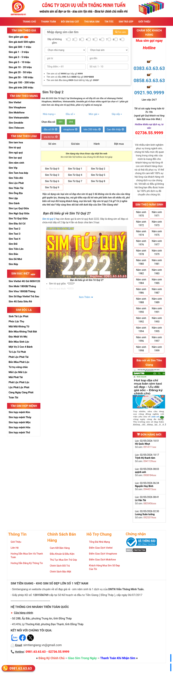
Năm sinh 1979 (157, 252)
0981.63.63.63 (20, 668)
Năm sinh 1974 (141, 233)
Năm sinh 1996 (141, 339)
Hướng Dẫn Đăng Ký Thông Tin (27, 563)
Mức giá (94, 114)
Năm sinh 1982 (141, 272)
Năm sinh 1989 (157, 300)
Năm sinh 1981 (157, 262)
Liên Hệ (15, 547)
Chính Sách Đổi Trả (60, 565)
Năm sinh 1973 (157, 223)
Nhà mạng (49, 114)
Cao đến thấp (115, 129)
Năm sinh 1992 (141, 320)
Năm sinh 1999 (157, 349)
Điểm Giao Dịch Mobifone (102, 559)
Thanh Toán (48, 21)
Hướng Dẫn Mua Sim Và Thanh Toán (27, 555)
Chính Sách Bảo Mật (60, 571)
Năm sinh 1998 (141, 349)
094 (71, 122)
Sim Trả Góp (126, 21)
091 (61, 122)
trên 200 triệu (92, 129)
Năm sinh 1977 (157, 243)
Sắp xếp (117, 114)
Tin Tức (109, 21)
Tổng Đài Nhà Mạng (99, 541)
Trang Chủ (29, 21)
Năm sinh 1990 (141, 310)
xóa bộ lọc (51, 137)
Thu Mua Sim (91, 21)
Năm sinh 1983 (157, 272)
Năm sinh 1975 (157, 233)
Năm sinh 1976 (141, 243)
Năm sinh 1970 (141, 214)
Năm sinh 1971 (157, 214)
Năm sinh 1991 (157, 310)
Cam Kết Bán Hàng (60, 548)
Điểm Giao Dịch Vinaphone (103, 553)
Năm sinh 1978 (141, 252)
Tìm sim (120, 32)
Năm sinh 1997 (157, 339)
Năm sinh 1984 (141, 281)
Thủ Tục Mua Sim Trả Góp (63, 559)
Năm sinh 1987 (157, 291)
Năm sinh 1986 (141, 291)
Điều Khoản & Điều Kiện (62, 553)
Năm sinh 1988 (141, 300)
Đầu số (70, 114)
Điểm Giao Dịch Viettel (101, 547)
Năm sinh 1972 (141, 223)
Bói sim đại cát (70, 21)
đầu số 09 (50, 129)
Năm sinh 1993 (157, 320)
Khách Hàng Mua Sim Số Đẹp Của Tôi (104, 567)
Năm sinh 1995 (157, 329)
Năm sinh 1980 (141, 262)
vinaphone (70, 129)
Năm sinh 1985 (157, 281)
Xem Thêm (84, 297)
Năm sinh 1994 (141, 329)
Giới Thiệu (144, 21)
